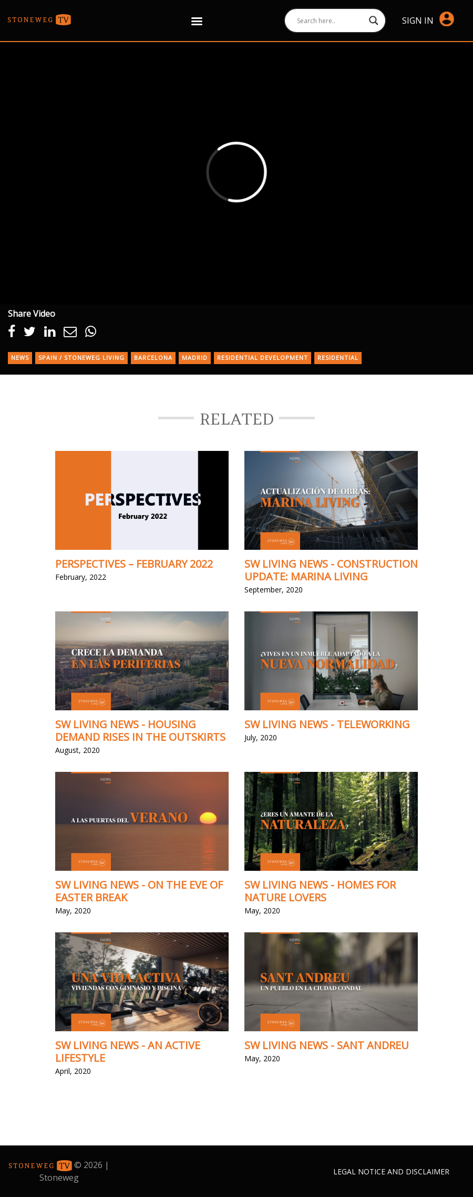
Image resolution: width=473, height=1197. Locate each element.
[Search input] (330, 20)
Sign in (428, 19)
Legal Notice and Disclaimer (391, 1171)
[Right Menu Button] (197, 21)
